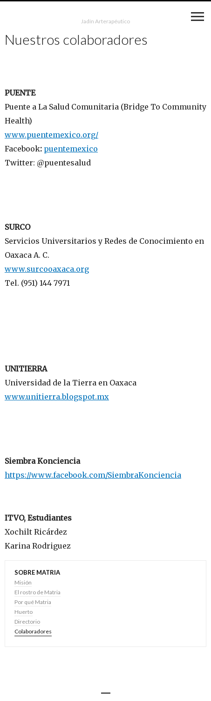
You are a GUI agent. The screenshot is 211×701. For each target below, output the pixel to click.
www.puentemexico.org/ (51, 134)
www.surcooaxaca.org (47, 269)
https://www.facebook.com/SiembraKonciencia (93, 475)
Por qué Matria (32, 601)
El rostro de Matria (37, 592)
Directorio (27, 621)
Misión (23, 582)
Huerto (23, 611)
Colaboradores (33, 631)
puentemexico (71, 148)
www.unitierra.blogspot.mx (57, 396)
